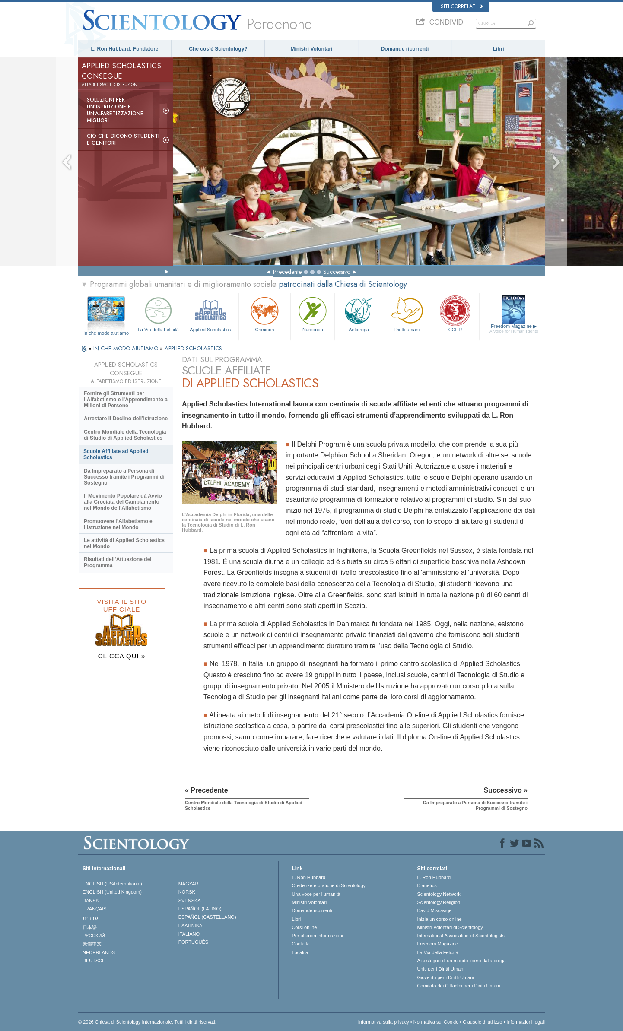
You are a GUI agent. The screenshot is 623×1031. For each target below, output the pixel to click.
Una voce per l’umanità (316, 894)
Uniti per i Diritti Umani (440, 968)
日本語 (90, 927)
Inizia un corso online (439, 919)
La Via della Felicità (158, 313)
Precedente (287, 271)
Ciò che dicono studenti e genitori (123, 139)
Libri (498, 49)
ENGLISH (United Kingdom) (112, 892)
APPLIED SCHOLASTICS (193, 348)
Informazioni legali (525, 1022)
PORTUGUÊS (193, 942)
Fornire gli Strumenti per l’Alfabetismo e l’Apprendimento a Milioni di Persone (126, 399)
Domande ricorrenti (405, 49)
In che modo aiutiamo (106, 333)
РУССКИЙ (94, 935)
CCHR (455, 313)
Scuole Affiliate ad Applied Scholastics (115, 454)
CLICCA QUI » (122, 656)
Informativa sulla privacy (383, 1022)
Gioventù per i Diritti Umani (445, 977)
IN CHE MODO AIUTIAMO (126, 348)
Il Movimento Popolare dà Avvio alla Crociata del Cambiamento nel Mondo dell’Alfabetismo (123, 502)
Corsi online (304, 927)
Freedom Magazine (514, 329)
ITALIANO (189, 933)
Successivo (336, 271)
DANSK (91, 900)
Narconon (312, 313)
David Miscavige (434, 910)
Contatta (301, 943)
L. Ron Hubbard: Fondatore (125, 49)
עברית (91, 917)
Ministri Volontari (311, 49)
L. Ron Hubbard (308, 877)
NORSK (186, 892)
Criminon (265, 313)
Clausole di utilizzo (482, 1022)
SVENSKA (189, 900)
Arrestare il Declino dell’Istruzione (126, 419)
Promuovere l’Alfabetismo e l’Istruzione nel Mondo (118, 524)
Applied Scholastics (210, 313)
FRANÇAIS (95, 908)
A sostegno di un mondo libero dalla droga (461, 960)
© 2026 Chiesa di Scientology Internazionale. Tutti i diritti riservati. (147, 1022)
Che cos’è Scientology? (218, 49)
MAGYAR (188, 883)
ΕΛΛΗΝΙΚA (190, 925)
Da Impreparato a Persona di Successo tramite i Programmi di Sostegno (124, 477)
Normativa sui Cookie (436, 1022)
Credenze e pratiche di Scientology (329, 885)
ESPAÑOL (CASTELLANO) (207, 917)
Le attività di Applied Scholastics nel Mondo (124, 543)
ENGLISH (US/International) (112, 883)
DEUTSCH (94, 960)
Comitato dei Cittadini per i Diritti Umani (458, 985)
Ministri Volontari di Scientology (450, 927)
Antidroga (358, 313)
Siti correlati (462, 6)
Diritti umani (407, 313)
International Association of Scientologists (460, 935)
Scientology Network (438, 894)
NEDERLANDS (99, 952)
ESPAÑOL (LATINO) (200, 908)
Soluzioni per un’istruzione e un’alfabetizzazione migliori (115, 110)
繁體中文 (92, 943)
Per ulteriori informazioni (317, 935)
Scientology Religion (438, 902)
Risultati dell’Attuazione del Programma (118, 562)
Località (300, 952)
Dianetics (426, 885)
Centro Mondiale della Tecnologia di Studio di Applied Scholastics (125, 435)
